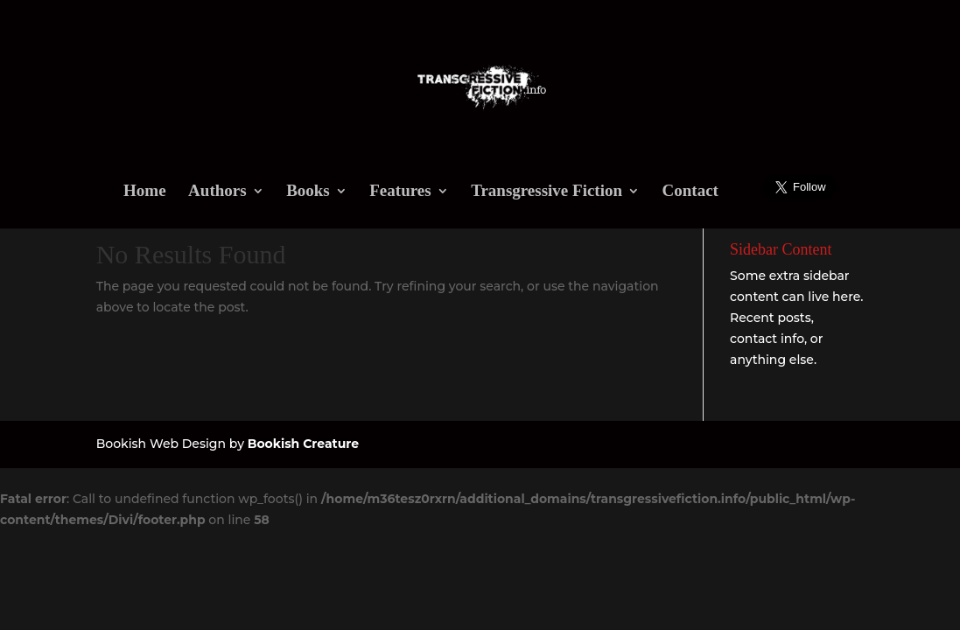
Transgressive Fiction (546, 192)
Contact (690, 192)
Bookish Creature (303, 444)
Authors (217, 192)
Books (308, 192)
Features (400, 192)
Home (144, 192)
